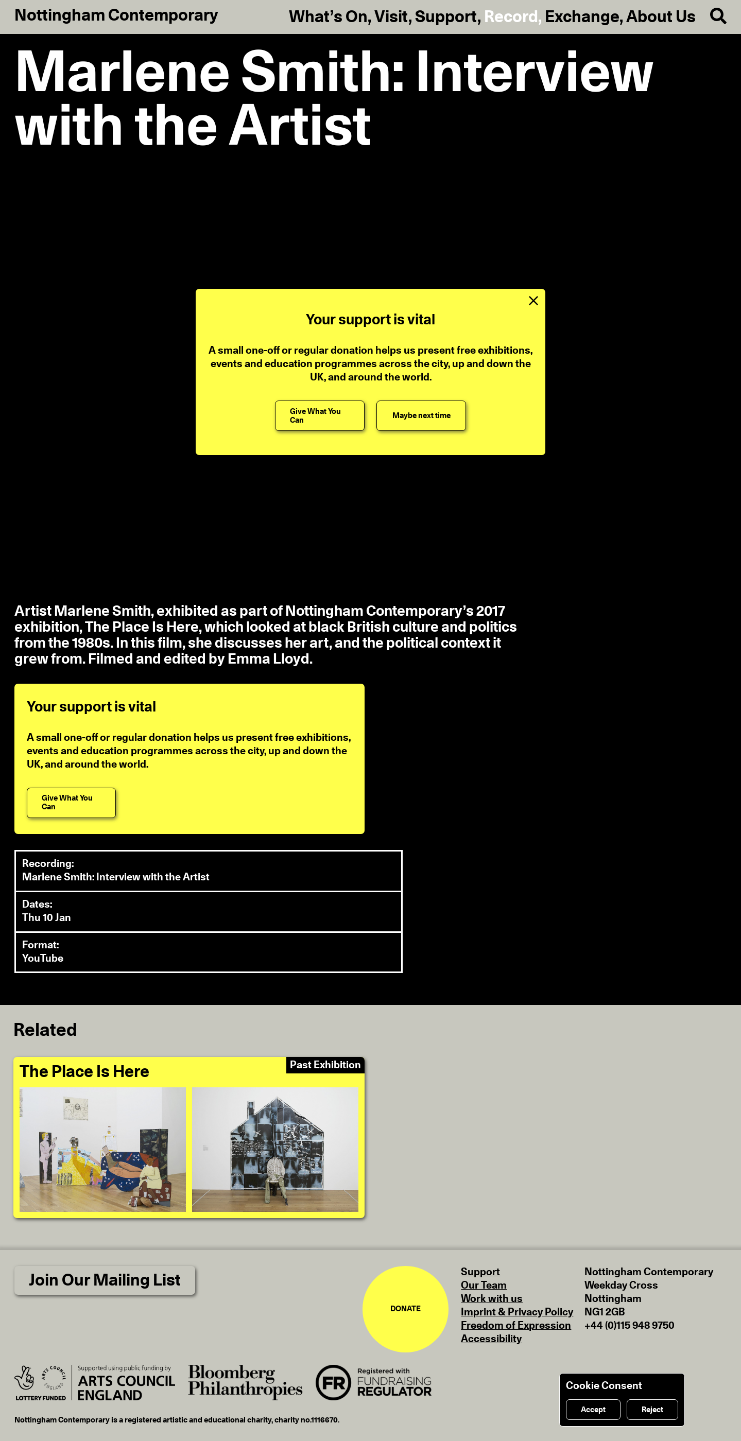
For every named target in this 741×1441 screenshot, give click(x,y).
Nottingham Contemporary (116, 16)
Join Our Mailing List (105, 1280)
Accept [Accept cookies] (593, 1410)
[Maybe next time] (421, 416)
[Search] (711, 17)
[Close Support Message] (533, 300)
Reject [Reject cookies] (652, 1410)
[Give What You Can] (319, 416)
